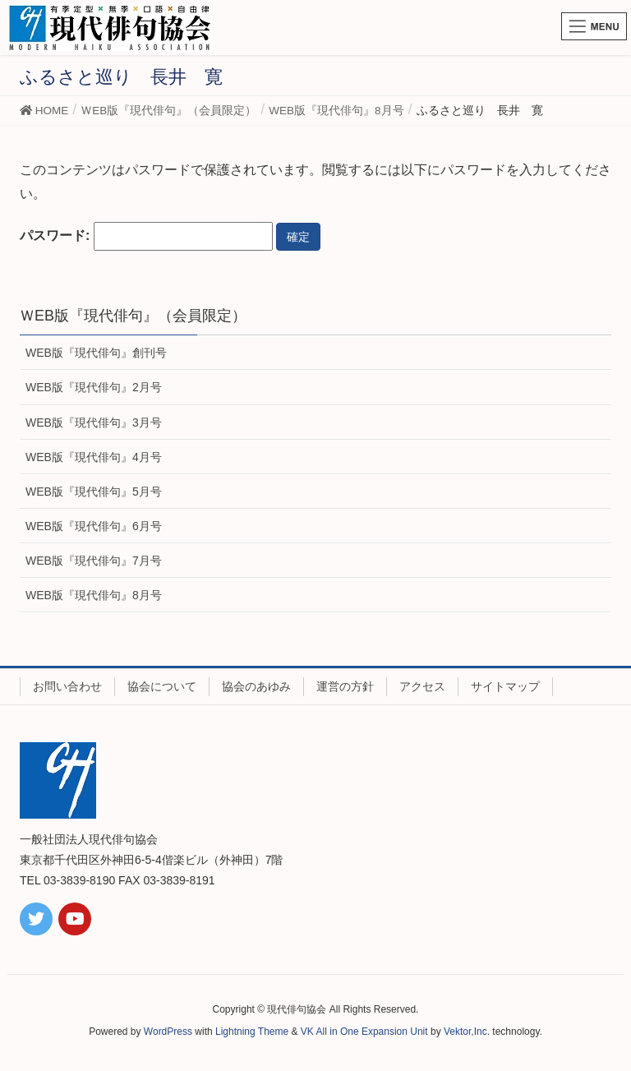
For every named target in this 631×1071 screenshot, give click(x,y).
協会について (161, 686)
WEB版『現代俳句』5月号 (93, 491)
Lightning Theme (251, 1031)
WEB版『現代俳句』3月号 (93, 422)
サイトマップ (505, 686)
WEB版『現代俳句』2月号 (93, 387)
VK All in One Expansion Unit (364, 1031)
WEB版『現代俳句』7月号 (93, 560)
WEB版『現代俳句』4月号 (93, 457)
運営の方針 (345, 686)
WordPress (168, 1031)
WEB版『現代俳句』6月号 (93, 526)
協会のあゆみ (256, 686)
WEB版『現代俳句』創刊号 (96, 352)
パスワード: (146, 236)
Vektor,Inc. (467, 1031)
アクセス (422, 686)
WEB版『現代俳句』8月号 (93, 595)
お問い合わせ (67, 686)
